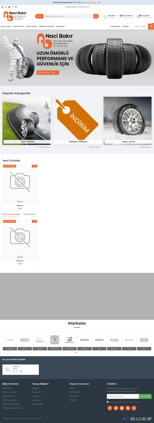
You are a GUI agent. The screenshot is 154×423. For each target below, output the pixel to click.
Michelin (39, 349)
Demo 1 (20, 205)
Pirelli (99, 349)
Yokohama (9, 349)
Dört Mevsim (27, 142)
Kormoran (114, 349)
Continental (54, 349)
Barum (20, 201)
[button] (76, 352)
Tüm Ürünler (29, 214)
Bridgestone (69, 349)
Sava (144, 349)
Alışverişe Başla (89, 2)
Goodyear (84, 349)
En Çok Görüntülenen (13, 360)
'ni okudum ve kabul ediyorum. (124, 402)
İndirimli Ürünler (78, 142)
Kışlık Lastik (128, 142)
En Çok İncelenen (11, 214)
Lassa (129, 349)
